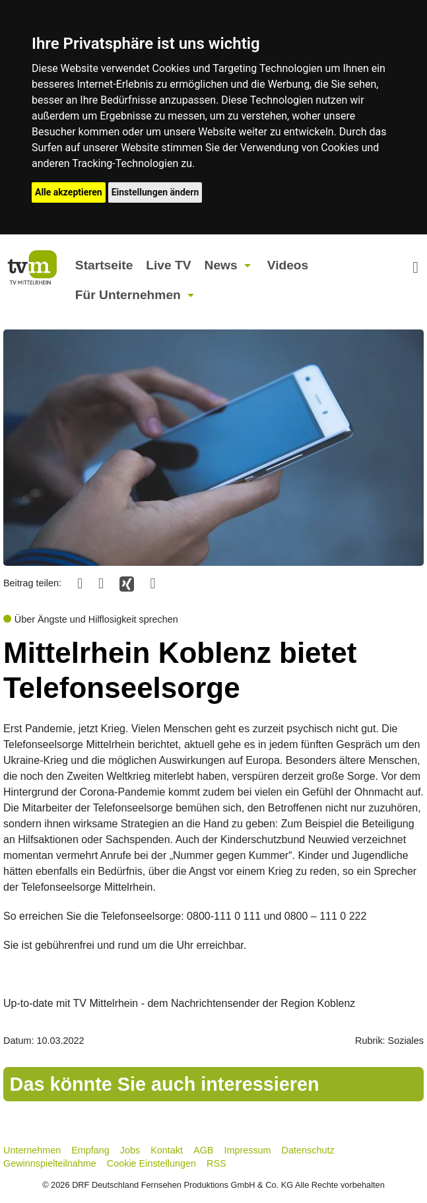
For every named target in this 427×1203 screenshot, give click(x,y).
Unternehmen (32, 1150)
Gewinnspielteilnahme (49, 1163)
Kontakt (166, 1150)
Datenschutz (308, 1150)
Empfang (90, 1150)
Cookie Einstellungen (151, 1163)
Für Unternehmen (128, 295)
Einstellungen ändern (155, 192)
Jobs (130, 1150)
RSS (216, 1163)
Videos (288, 265)
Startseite (104, 265)
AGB (203, 1150)
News (221, 265)
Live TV (168, 265)
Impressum (247, 1150)
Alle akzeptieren (68, 192)
